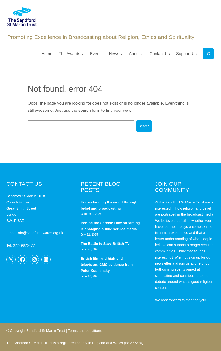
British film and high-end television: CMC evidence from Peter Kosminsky (107, 265)
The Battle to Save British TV (105, 244)
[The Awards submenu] (82, 54)
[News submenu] (121, 54)
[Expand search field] (208, 54)
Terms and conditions (85, 331)
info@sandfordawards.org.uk (40, 233)
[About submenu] (142, 54)
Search (144, 126)
